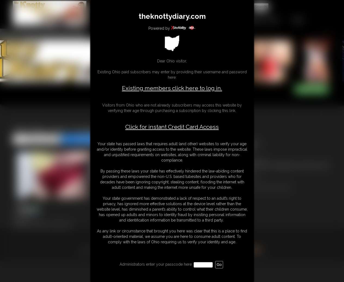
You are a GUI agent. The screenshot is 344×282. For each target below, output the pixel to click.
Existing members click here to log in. (172, 88)
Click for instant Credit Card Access (172, 127)
